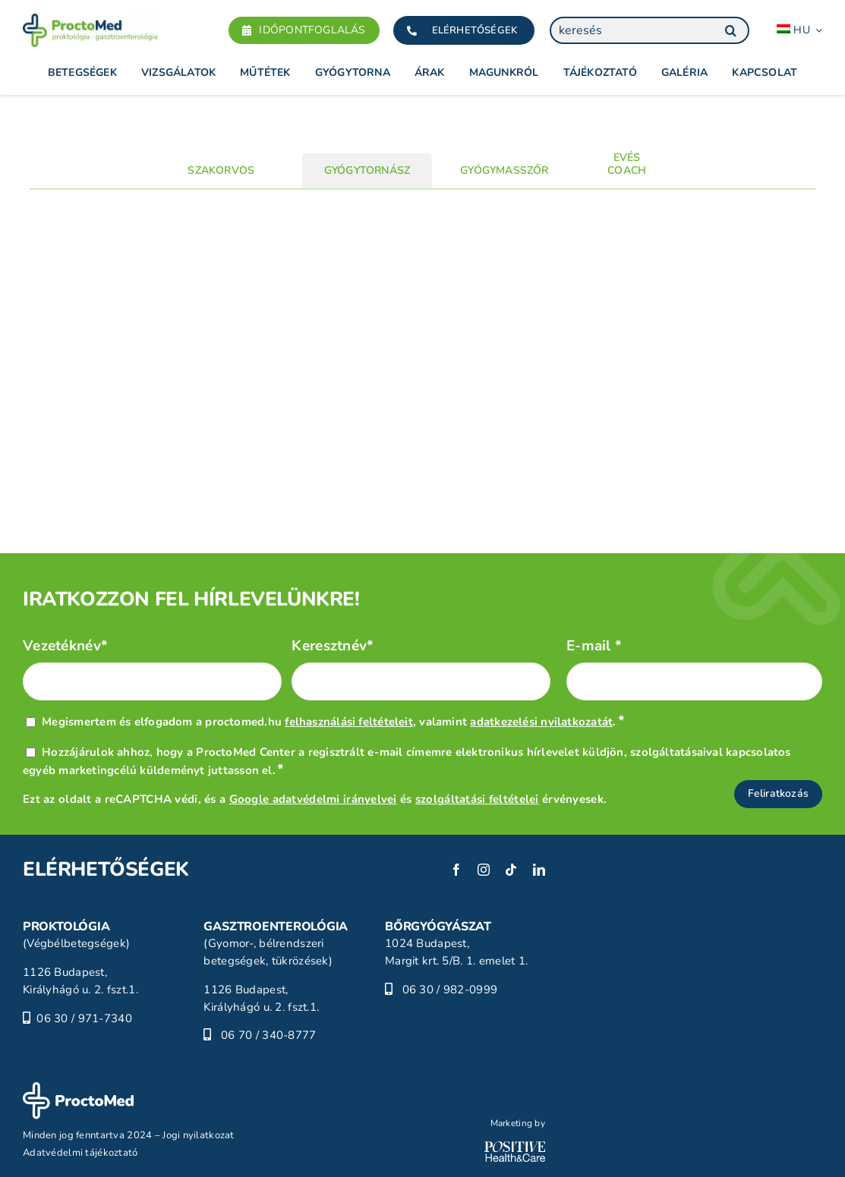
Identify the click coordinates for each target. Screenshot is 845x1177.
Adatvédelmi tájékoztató (80, 1153)
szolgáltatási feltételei (477, 799)
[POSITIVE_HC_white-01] (514, 1148)
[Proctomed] (90, 20)
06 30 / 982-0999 (450, 989)
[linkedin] (539, 870)
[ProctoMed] (78, 1089)
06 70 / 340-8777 (269, 1035)
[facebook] (456, 870)
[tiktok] (511, 870)
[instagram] (484, 870)
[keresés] (649, 30)
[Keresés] (730, 30)
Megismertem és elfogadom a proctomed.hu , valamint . (333, 721)
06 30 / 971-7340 (84, 1018)
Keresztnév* (333, 646)
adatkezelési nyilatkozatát (541, 721)
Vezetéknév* (65, 646)
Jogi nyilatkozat (198, 1135)
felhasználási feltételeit (349, 721)
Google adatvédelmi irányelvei (313, 799)
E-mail (594, 646)
